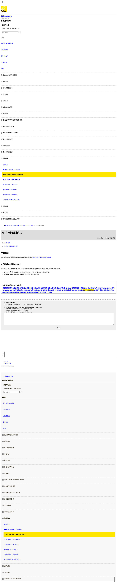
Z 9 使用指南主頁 (7, 376)
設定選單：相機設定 (10, 190)
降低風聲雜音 (14, 292)
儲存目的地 (35, 288)
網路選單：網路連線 (10, 195)
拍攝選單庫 (6, 288)
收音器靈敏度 (106, 290)
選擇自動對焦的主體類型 (43, 257)
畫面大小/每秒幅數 (53, 288)
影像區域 (75, 288)
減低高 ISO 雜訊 (34, 290)
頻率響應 (7, 292)
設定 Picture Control (105, 288)
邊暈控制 (42, 290)
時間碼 (35, 292)
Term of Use (7, 363)
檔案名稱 (29, 288)
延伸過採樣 (81, 288)
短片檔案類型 (43, 288)
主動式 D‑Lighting (23, 290)
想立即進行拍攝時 (7, 43)
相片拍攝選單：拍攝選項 (11, 169)
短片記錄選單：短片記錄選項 (13, 175)
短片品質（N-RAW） (65, 288)
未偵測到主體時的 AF (11, 246)
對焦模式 (73, 290)
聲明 (2, 69)
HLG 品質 (15, 290)
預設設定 (5, 165)
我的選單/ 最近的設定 (11, 200)
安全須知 (4, 62)
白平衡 (97, 288)
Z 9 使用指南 (8, 225)
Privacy (6, 361)
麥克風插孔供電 (23, 292)
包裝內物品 (4, 50)
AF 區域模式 (79, 290)
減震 (95, 290)
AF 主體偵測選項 (88, 290)
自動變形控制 (54, 290)
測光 (68, 290)
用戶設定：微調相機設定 (11, 180)
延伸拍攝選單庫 (14, 288)
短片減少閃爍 (63, 290)
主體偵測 (7, 243)
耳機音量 (30, 292)
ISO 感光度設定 (90, 288)
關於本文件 (4, 56)
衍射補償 (47, 290)
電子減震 (99, 290)
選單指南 (15, 225)
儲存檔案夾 (22, 288)
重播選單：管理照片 (10, 185)
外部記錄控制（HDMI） (45, 292)
